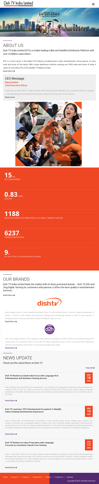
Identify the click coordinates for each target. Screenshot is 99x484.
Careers (48, 477)
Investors (25, 477)
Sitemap (70, 477)
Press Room (37, 477)
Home (5, 477)
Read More (9, 71)
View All (90, 368)
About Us (14, 477)
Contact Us (59, 477)
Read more (10, 97)
